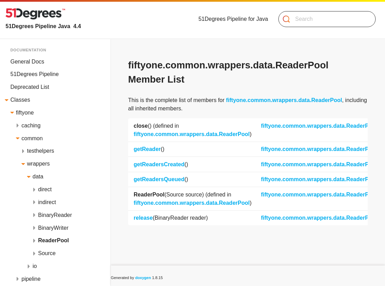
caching (31, 125)
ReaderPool (53, 240)
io (35, 266)
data (38, 176)
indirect (47, 202)
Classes (20, 100)
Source (47, 253)
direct (45, 189)
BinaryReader (55, 215)
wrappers (38, 164)
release (143, 218)
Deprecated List (29, 87)
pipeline (31, 279)
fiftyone (25, 113)
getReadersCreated (159, 164)
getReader (147, 149)
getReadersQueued (159, 179)
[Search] (324, 19)
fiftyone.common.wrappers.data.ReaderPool (284, 100)
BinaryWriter (53, 228)
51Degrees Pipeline (34, 74)
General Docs (27, 62)
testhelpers (40, 151)
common (32, 138)
